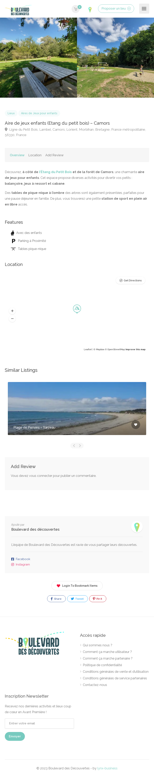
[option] (115, 58)
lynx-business (107, 768)
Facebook (23, 559)
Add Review (54, 155)
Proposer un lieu (116, 8)
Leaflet (88, 349)
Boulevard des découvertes (35, 529)
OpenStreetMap (116, 349)
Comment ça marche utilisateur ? (107, 652)
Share (56, 598)
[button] (12, 311)
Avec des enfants (26, 233)
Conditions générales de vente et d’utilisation (116, 672)
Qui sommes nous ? (97, 645)
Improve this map (136, 349)
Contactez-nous (95, 685)
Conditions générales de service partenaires (115, 678)
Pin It (97, 598)
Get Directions (133, 280)
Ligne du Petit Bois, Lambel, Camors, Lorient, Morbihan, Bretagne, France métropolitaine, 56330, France (75, 132)
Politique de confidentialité (102, 665)
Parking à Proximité (28, 241)
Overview (17, 155)
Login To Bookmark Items (77, 585)
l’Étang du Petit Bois (55, 172)
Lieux (11, 113)
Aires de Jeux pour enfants (39, 113)
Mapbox (100, 349)
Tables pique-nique (28, 249)
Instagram (23, 564)
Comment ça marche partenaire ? (108, 658)
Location (35, 155)
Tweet (77, 598)
